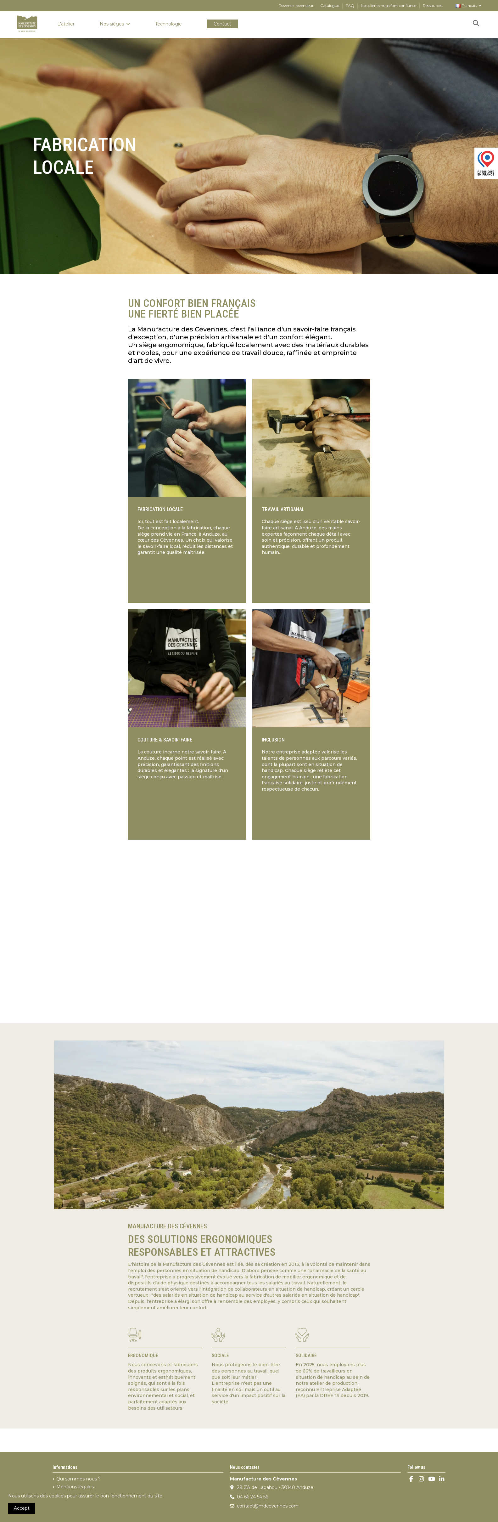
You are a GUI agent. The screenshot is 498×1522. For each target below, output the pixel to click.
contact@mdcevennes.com (268, 1506)
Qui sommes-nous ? (78, 1479)
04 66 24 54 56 (252, 1497)
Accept (22, 1508)
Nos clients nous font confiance (389, 5)
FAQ (350, 5)
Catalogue (330, 5)
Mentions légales (75, 1487)
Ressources (432, 5)
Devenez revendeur (297, 5)
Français (469, 5)
